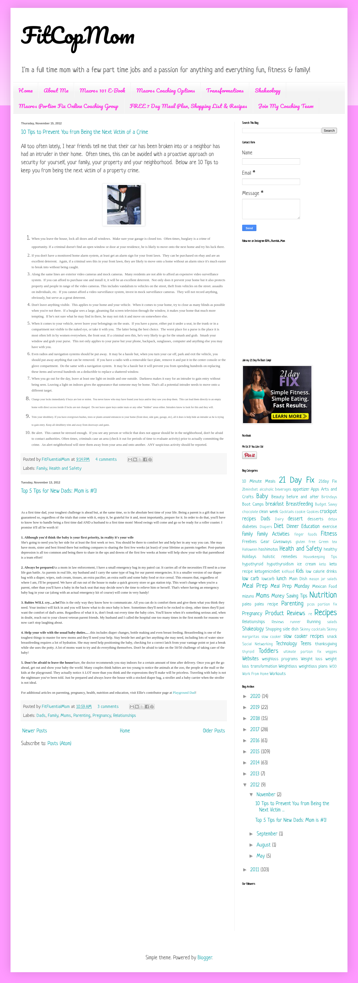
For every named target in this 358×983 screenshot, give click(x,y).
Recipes (325, 613)
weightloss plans (313, 666)
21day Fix (328, 481)
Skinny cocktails (313, 629)
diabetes (249, 526)
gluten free (305, 542)
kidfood (288, 572)
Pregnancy (102, 715)
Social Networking (257, 644)
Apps (315, 489)
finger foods (305, 534)
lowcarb (268, 578)
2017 (255, 730)
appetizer (301, 489)
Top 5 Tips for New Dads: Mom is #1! (59, 491)
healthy (330, 549)
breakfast (275, 504)
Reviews (278, 622)
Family (42, 468)
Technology (286, 644)
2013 (255, 774)
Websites (250, 659)
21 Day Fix (296, 480)
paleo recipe (266, 604)
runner (295, 622)
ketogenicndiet (267, 571)
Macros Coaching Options (165, 90)
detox (332, 519)
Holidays (249, 556)
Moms (66, 715)
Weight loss (311, 659)
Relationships (124, 715)
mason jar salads (323, 579)
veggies (331, 652)
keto (322, 564)
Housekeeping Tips (320, 557)
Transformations (225, 90)
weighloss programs (280, 659)
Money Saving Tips (289, 596)
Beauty (277, 497)
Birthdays (329, 497)
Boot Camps (253, 504)
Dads (41, 715)
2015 (255, 752)
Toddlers (268, 651)
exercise (329, 526)
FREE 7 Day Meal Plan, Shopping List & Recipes (188, 105)
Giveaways (282, 541)
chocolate (250, 512)
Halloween (249, 549)
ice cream (306, 564)
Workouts (278, 673)
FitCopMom (78, 34)
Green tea (328, 542)
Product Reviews (285, 613)
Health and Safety (65, 468)
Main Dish (298, 578)
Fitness (329, 534)
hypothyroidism (280, 564)
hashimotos (268, 549)
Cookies (313, 512)
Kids (300, 571)
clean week (268, 511)
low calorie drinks (321, 571)
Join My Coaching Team (286, 105)
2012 (255, 785)
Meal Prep (255, 586)
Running (314, 621)
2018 (255, 719)
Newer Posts (34, 731)
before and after (303, 497)
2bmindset (250, 489)
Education (310, 527)
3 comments (108, 706)
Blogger (205, 958)
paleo (246, 604)
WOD (333, 666)
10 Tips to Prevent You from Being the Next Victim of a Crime (84, 132)
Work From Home (255, 674)
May (261, 856)
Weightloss (288, 666)
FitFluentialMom (56, 459)
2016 (255, 741)
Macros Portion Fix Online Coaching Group (68, 105)
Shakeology (268, 90)
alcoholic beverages (275, 489)
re (310, 614)
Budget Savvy (326, 504)
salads (332, 622)
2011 (255, 870)
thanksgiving (326, 644)
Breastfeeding (299, 504)
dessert (295, 519)
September (268, 834)
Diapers (266, 527)
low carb (250, 579)
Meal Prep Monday (290, 586)
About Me (56, 90)
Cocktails (287, 512)
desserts (315, 519)
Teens (306, 644)
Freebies (249, 541)
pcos (311, 604)
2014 (255, 763)
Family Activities (273, 534)
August (264, 845)
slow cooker (271, 637)
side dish (291, 629)
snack (332, 636)
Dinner (293, 527)
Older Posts (214, 731)
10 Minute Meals (259, 481)
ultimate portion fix (302, 652)
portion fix (327, 604)
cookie (300, 512)
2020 (256, 697)
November (267, 795)
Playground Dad (184, 693)
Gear (265, 541)
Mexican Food (324, 586)
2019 (255, 708)
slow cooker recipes (304, 636)
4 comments (106, 459)
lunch (281, 579)
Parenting (81, 715)
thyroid (248, 652)
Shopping (273, 629)
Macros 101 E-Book (102, 90)
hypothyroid (252, 564)
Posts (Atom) (59, 744)
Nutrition (323, 595)
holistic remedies (280, 556)
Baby (262, 496)
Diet (279, 526)
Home (25, 90)
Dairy (279, 519)
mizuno (248, 596)
